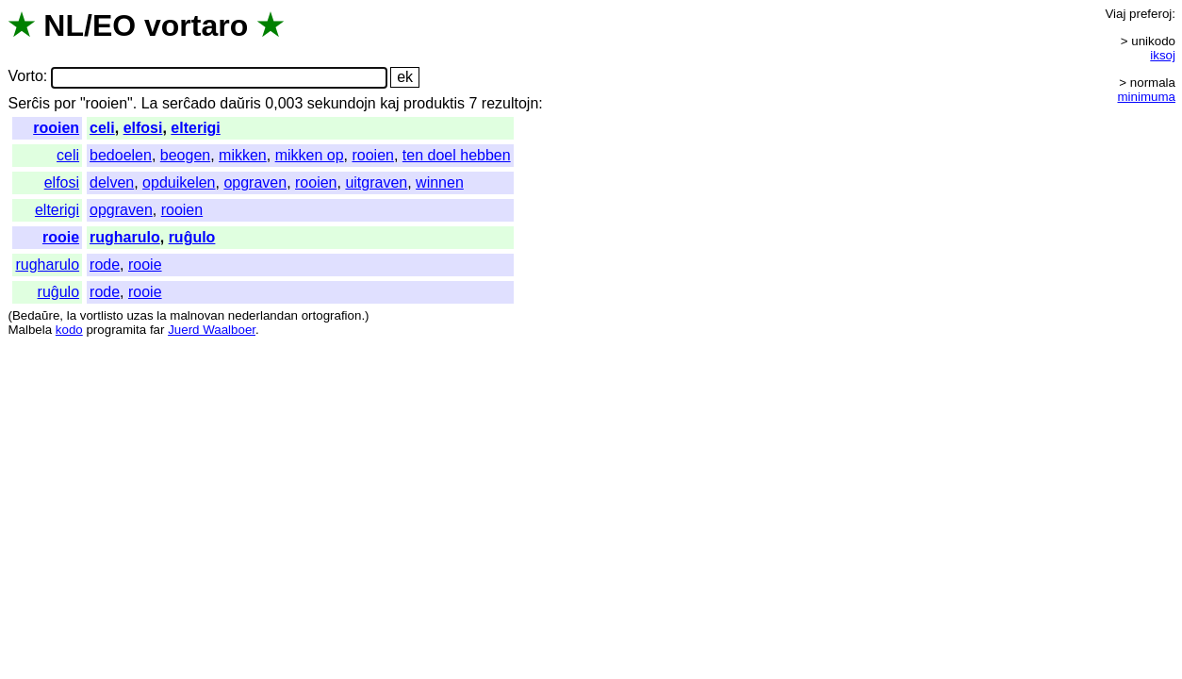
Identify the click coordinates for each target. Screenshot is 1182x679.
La (149, 103)
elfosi (143, 128)
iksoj (1162, 55)
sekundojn (341, 103)
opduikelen (178, 182)
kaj (389, 103)
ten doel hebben (456, 155)
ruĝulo (192, 237)
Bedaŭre (35, 315)
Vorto (25, 77)
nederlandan (263, 315)
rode (105, 265)
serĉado (189, 103)
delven (112, 182)
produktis (434, 103)
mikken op (309, 155)
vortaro (196, 25)
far (157, 330)
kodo (69, 330)
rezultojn (510, 103)
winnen (440, 182)
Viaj (1115, 14)
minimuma (1146, 97)
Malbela (30, 330)
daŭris (240, 103)
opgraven (255, 182)
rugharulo (125, 237)
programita (116, 330)
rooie (60, 237)
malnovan (197, 315)
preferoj (1150, 14)
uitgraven (376, 182)
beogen (185, 155)
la (71, 315)
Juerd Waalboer (211, 330)
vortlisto (101, 315)
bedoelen (121, 155)
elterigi (195, 128)
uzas (139, 315)
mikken (243, 155)
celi (102, 128)
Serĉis (28, 103)
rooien (56, 128)
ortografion (332, 315)
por (64, 103)
